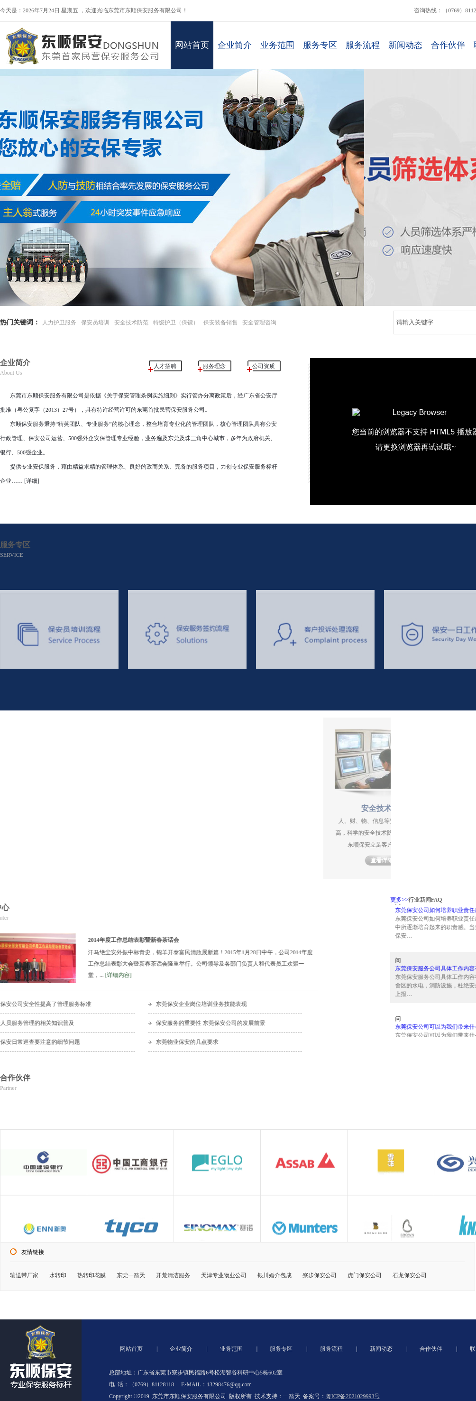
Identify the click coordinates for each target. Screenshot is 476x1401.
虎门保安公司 (365, 1275)
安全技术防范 (131, 322)
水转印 (57, 1275)
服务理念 (214, 366)
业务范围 (277, 45)
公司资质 (263, 366)
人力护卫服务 (59, 322)
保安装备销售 (220, 322)
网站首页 (192, 45)
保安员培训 (95, 322)
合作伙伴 (448, 45)
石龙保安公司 (410, 1275)
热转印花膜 (91, 1275)
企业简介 (235, 45)
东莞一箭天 (131, 1275)
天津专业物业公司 (224, 1275)
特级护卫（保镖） (176, 322)
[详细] (31, 481)
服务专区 (320, 45)
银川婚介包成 (274, 1275)
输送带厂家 (24, 1275)
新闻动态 (405, 45)
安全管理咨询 (259, 322)
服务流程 (363, 45)
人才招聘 (165, 366)
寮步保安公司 (319, 1275)
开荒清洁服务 (173, 1275)
